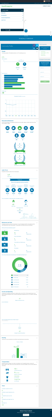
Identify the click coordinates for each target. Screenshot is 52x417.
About (35, 3)
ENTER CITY (44, 69)
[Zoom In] (50, 32)
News (38, 3)
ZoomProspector (7, 6)
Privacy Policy (45, 3)
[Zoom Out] (50, 33)
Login (49, 3)
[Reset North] (50, 35)
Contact (41, 3)
